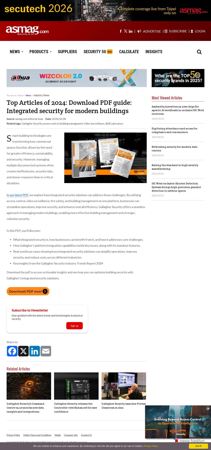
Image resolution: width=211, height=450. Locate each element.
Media (58, 435)
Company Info (71, 435)
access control (51, 123)
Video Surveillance (94, 123)
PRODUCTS (40, 51)
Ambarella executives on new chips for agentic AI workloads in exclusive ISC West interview (178, 110)
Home (21, 95)
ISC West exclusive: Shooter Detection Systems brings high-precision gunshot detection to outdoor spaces (176, 187)
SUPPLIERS (67, 51)
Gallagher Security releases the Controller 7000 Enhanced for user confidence (75, 407)
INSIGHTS (153, 51)
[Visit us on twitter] (125, 31)
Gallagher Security (32, 123)
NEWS (16, 51)
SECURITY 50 (95, 51)
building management (71, 123)
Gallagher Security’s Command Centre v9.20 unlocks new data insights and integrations (25, 407)
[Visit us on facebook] (120, 31)
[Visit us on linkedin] (130, 31)
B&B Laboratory (114, 123)
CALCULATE (129, 51)
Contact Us (86, 435)
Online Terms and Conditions (37, 435)
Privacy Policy (13, 435)
